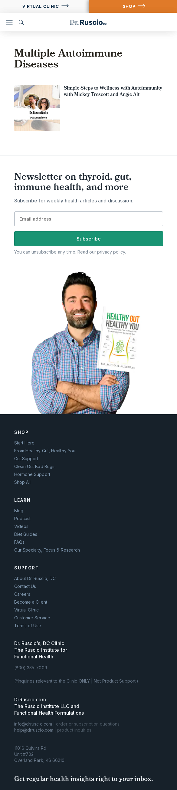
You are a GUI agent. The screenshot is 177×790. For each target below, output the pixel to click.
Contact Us (25, 586)
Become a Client (30, 602)
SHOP (129, 6)
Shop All (22, 482)
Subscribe (89, 239)
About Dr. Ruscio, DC (35, 578)
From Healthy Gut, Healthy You (45, 451)
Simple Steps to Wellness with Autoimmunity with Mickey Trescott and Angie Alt (113, 91)
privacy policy (111, 251)
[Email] (88, 218)
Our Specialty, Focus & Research (47, 550)
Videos (21, 526)
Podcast (22, 518)
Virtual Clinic (40, 6)
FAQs (19, 542)
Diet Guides (26, 534)
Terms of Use (27, 626)
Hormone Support (32, 474)
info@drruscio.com (33, 723)
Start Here (24, 443)
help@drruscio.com (34, 730)
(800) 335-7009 (30, 667)
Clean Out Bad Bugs (34, 466)
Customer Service (32, 618)
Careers (22, 594)
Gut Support (26, 459)
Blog (18, 511)
